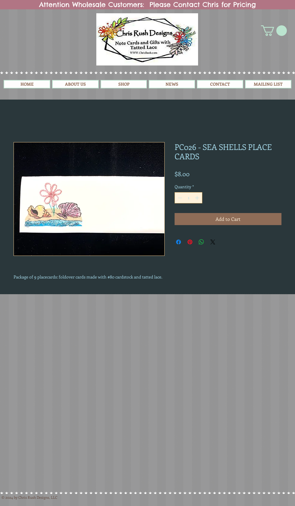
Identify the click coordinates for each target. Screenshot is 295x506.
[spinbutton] (188, 198)
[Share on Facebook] (178, 242)
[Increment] (197, 198)
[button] (274, 30)
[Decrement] (179, 198)
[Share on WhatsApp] (201, 242)
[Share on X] (212, 242)
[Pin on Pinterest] (190, 242)
